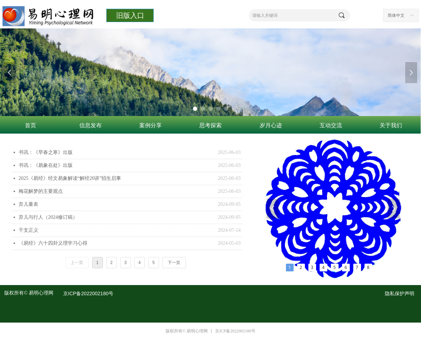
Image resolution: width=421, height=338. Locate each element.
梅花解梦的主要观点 (41, 191)
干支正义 (28, 230)
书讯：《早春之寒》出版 (46, 152)
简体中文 (396, 15)
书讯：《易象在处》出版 (46, 165)
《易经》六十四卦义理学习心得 (53, 243)
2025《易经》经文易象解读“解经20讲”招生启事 (70, 178)
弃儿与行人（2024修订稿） (48, 217)
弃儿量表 (28, 204)
